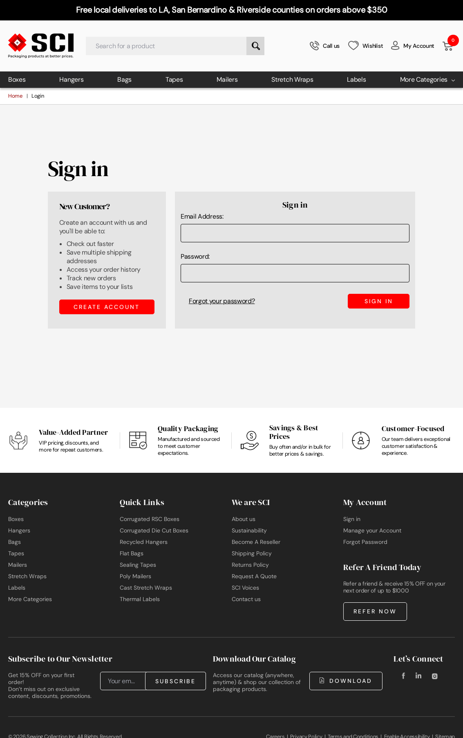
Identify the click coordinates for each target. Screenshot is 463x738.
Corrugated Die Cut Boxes (154, 530)
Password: (195, 256)
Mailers (227, 79)
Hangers (71, 79)
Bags (124, 79)
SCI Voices (245, 587)
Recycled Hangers (144, 542)
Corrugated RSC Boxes (149, 519)
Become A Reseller (256, 542)
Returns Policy (250, 564)
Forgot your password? (222, 301)
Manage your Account (372, 530)
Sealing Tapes (138, 564)
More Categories (427, 79)
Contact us (246, 599)
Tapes (174, 79)
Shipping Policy (252, 553)
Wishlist (365, 45)
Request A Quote (254, 576)
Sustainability (249, 530)
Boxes (17, 79)
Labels (356, 79)
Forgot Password (365, 542)
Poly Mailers (135, 576)
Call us (325, 45)
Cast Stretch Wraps (146, 587)
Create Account (107, 307)
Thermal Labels (140, 599)
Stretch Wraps (292, 79)
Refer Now (375, 611)
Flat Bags (131, 553)
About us (243, 519)
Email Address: (202, 216)
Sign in (351, 519)
